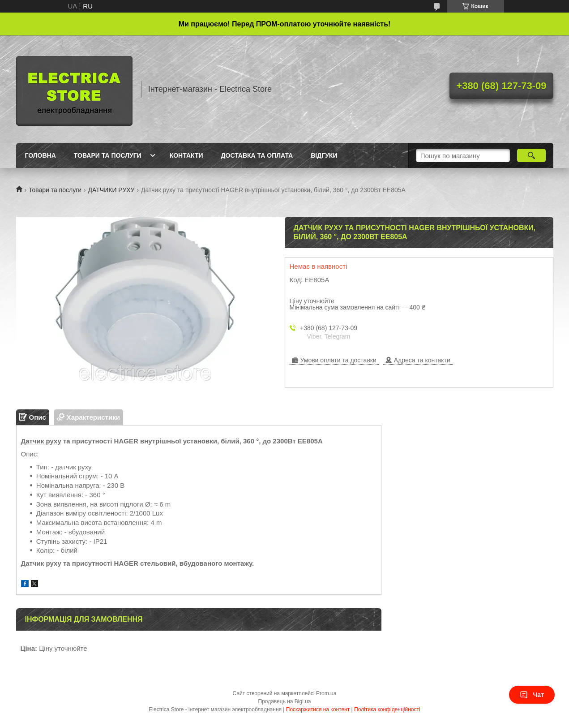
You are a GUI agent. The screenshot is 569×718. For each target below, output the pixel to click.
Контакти (186, 155)
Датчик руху (41, 441)
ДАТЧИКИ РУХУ (111, 189)
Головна (40, 155)
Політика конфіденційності (387, 709)
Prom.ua (326, 693)
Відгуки (324, 155)
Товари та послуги (107, 155)
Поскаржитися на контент (318, 709)
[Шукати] (531, 155)
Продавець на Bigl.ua (284, 701)
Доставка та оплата (257, 155)
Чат (532, 695)
